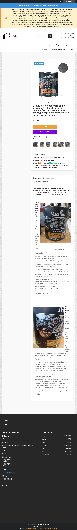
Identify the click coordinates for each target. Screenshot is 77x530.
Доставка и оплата (58, 49)
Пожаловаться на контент (31, 528)
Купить (45, 126)
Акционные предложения (64, 45)
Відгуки (6, 424)
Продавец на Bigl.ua (38, 526)
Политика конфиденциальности (48, 528)
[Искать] (50, 36)
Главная (33, 45)
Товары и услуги (46, 45)
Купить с (45, 132)
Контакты (44, 49)
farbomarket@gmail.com (9, 472)
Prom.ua (47, 524)
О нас (71, 49)
